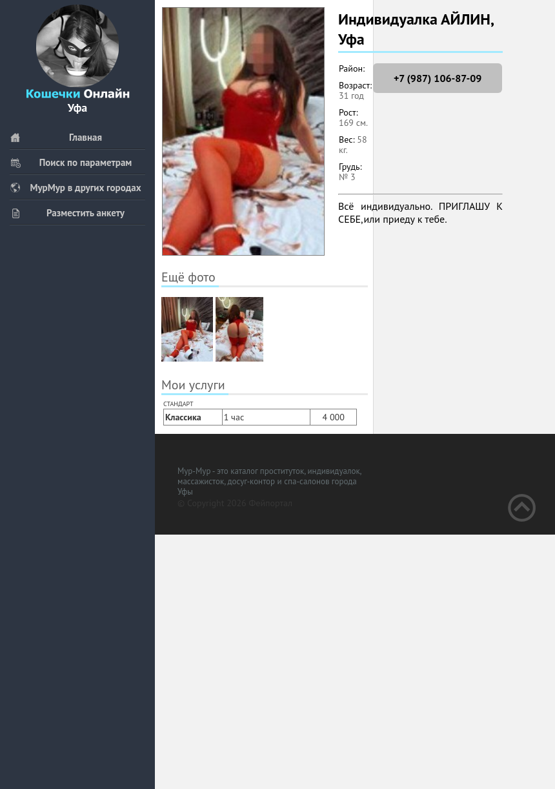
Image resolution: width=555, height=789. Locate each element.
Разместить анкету (67, 213)
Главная (56, 137)
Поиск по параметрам (71, 162)
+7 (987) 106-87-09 (437, 78)
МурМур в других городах (75, 187)
